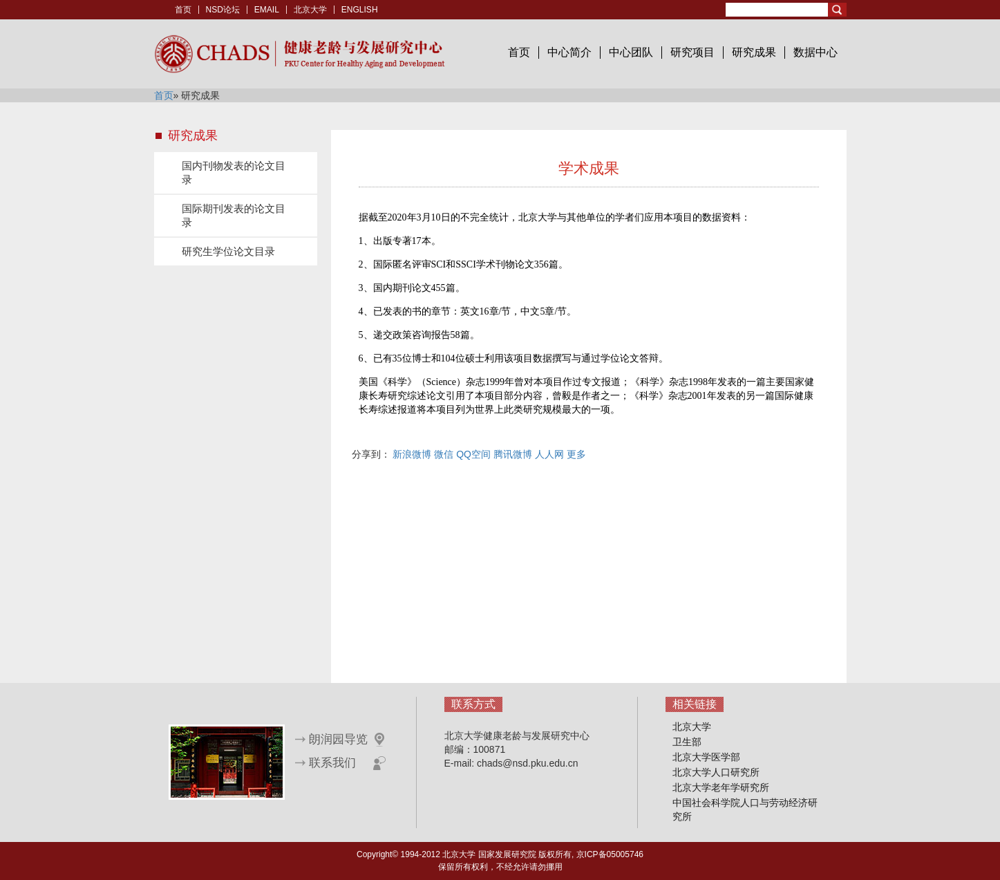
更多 (576, 454)
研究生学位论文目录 (228, 251)
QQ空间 (473, 454)
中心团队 (631, 52)
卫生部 (686, 741)
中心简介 (569, 52)
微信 (443, 454)
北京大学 (310, 10)
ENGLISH (359, 10)
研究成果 (754, 52)
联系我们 (332, 762)
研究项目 (692, 52)
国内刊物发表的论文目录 (233, 172)
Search (837, 10)
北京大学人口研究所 (716, 772)
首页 (183, 10)
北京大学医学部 (706, 756)
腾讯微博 (512, 454)
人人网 (549, 454)
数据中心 (815, 52)
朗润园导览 (338, 739)
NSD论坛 (223, 10)
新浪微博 (412, 454)
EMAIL (266, 10)
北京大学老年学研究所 (720, 787)
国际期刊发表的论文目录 (233, 215)
